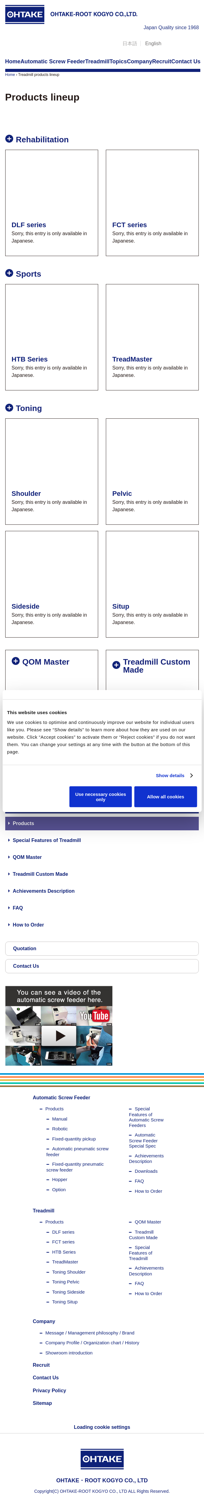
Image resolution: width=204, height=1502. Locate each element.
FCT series (63, 1241)
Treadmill (43, 1210)
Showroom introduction (69, 1352)
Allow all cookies (165, 796)
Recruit (41, 1365)
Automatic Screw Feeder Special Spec (143, 1140)
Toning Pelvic (65, 1281)
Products (23, 823)
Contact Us (26, 966)
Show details (170, 775)
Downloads (146, 1171)
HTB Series (64, 1252)
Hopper (59, 1179)
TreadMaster (65, 1261)
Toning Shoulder (69, 1272)
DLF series (63, 1232)
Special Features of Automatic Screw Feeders (146, 1117)
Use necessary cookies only (100, 796)
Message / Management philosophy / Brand (90, 1332)
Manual (59, 1118)
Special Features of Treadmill (47, 840)
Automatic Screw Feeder (61, 1097)
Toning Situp (65, 1301)
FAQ (18, 908)
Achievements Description (44, 891)
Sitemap (42, 1403)
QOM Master (27, 857)
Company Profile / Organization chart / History (92, 1342)
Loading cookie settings (102, 1427)
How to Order (28, 924)
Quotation (25, 948)
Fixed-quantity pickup (74, 1138)
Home (10, 75)
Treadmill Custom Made (40, 874)
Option (59, 1189)
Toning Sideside (68, 1291)
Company (44, 1321)
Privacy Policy (49, 1390)
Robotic (60, 1128)
